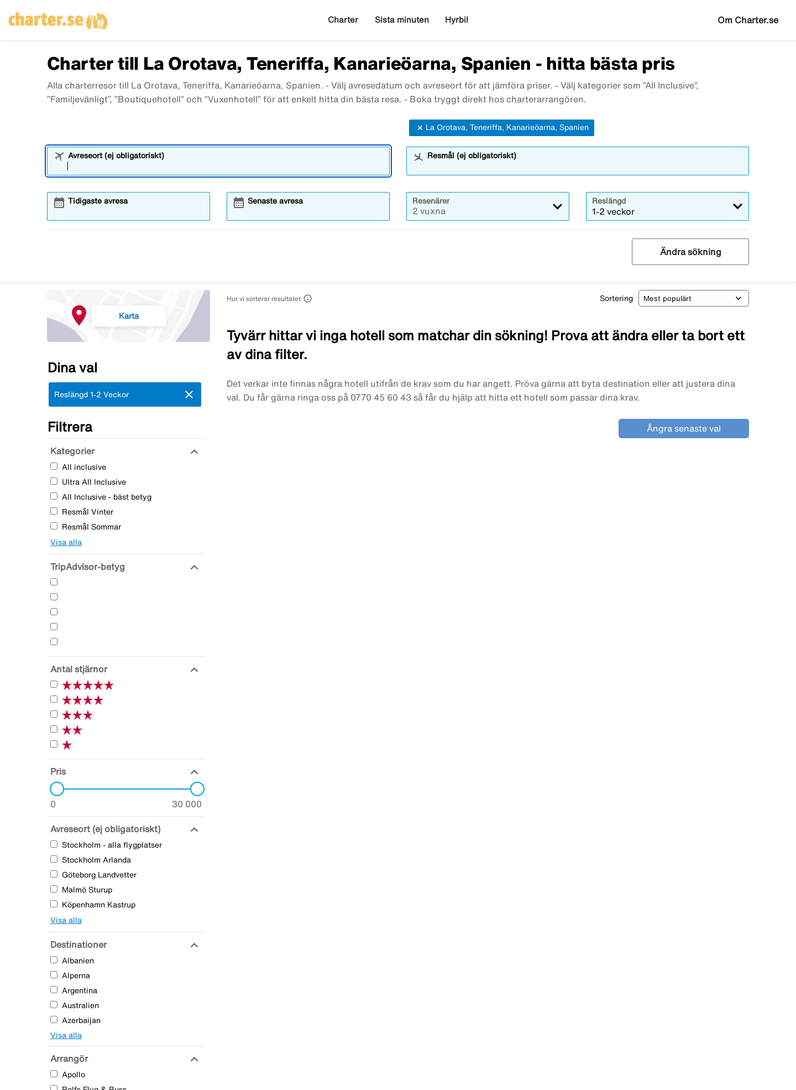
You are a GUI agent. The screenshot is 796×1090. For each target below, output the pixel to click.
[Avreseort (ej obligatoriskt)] (104, 828)
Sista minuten (402, 19)
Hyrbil (456, 19)
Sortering (616, 298)
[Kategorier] (71, 451)
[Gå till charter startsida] (58, 17)
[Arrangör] (68, 1058)
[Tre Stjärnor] (53, 611)
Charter (343, 19)
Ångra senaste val (684, 428)
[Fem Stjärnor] (53, 581)
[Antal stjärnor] (77, 669)
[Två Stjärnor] (53, 626)
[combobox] (225, 166)
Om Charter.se (748, 19)
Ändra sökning (690, 251)
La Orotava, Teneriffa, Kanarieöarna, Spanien (502, 127)
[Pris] (57, 771)
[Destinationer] (77, 944)
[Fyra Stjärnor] (53, 596)
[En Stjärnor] (53, 641)
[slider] (53, 789)
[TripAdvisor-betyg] (86, 566)
